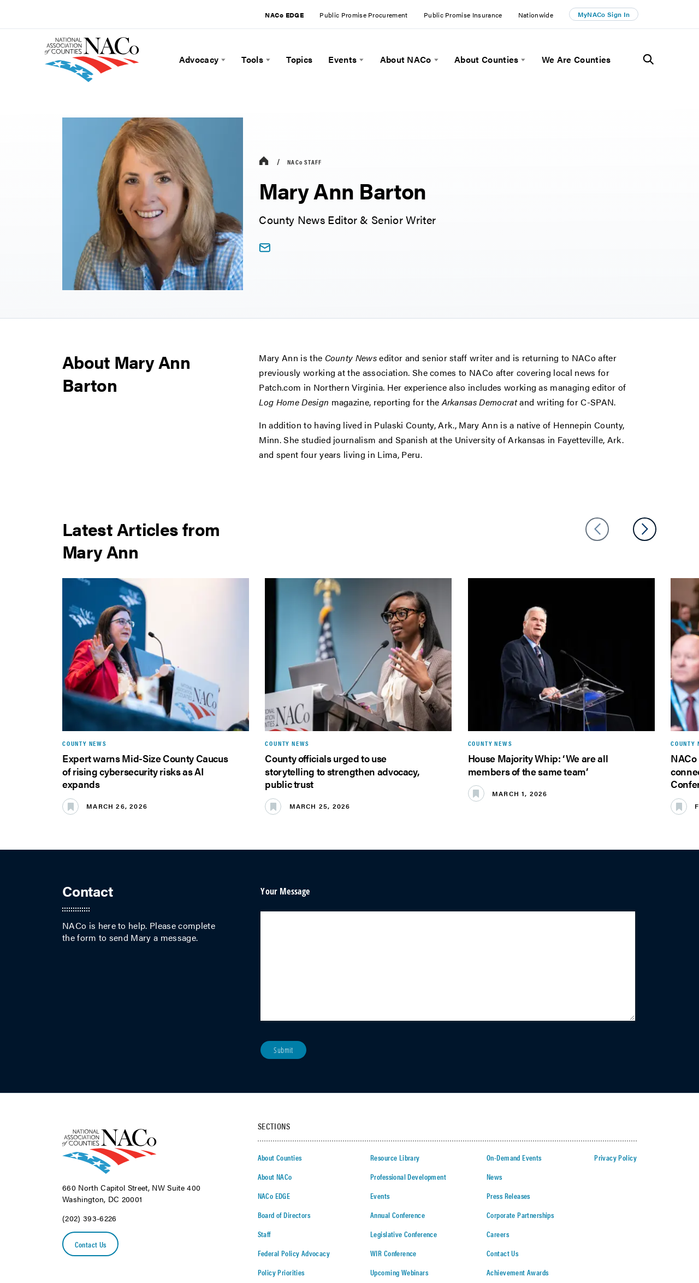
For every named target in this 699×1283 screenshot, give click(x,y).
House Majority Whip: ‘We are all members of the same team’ (538, 764)
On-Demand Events (514, 1051)
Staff (304, 162)
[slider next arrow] (644, 529)
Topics (299, 60)
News (494, 1070)
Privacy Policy (615, 1051)
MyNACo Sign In (604, 14)
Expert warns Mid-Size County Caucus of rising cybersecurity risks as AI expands (145, 771)
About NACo (405, 60)
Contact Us (90, 1138)
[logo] (92, 79)
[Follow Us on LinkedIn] (591, 1229)
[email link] (264, 247)
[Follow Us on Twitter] (555, 1229)
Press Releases (508, 1089)
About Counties (486, 60)
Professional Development (408, 1070)
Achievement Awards (518, 1166)
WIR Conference (393, 1146)
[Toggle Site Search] (648, 59)
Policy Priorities (281, 1166)
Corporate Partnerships (520, 1108)
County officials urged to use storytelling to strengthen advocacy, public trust (342, 771)
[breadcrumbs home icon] (264, 161)
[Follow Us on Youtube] (611, 1229)
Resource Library (395, 1051)
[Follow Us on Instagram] (632, 1229)
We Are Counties (576, 60)
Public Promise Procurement (363, 15)
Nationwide (535, 15)
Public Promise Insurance (463, 15)
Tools (252, 60)
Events (342, 60)
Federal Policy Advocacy (294, 1146)
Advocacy (199, 60)
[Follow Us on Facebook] (572, 1229)
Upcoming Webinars (399, 1166)
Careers (498, 1127)
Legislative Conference (403, 1127)
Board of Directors (284, 1108)
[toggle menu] (222, 59)
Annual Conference (397, 1108)
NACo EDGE (284, 15)
